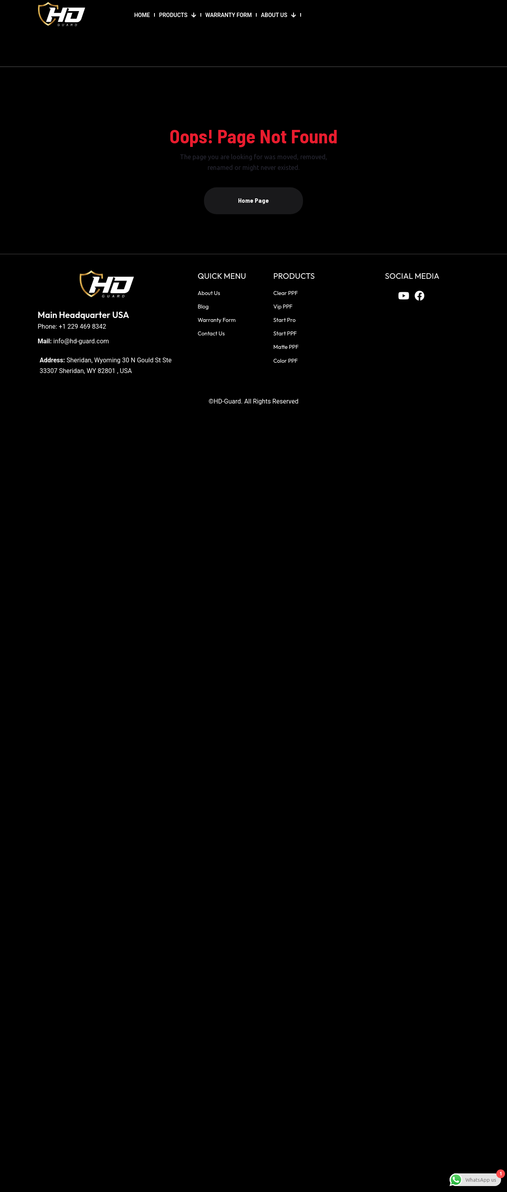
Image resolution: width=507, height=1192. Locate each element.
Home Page (253, 200)
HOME (142, 15)
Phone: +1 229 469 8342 (72, 326)
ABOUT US (278, 15)
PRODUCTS (177, 15)
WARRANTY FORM (228, 15)
